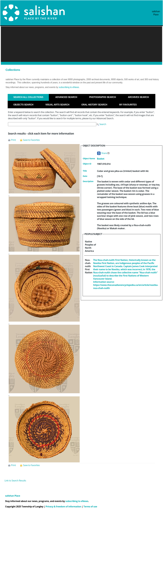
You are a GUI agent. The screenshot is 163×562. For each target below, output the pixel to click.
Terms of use (90, 506)
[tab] (28, 97)
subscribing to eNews (69, 87)
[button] (101, 124)
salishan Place (156, 13)
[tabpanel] (81, 291)
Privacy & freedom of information (63, 506)
